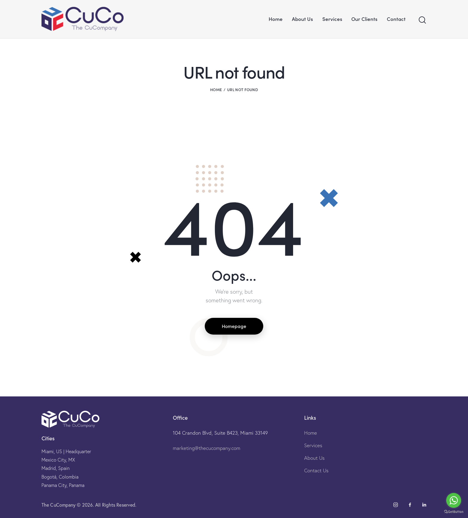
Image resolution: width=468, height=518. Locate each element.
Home (216, 89)
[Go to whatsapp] (453, 500)
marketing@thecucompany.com (206, 448)
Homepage (234, 326)
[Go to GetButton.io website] (453, 512)
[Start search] (422, 20)
